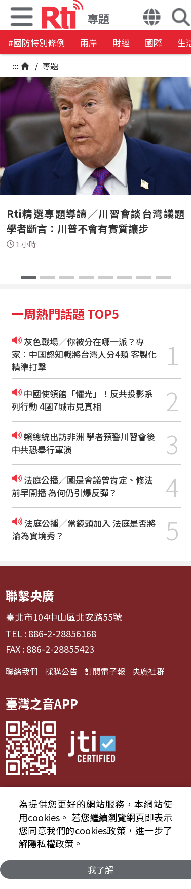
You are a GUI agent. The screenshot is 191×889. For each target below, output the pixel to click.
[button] (151, 18)
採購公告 (61, 671)
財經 (121, 42)
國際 (153, 42)
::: (16, 66)
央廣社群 (148, 671)
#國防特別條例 (36, 42)
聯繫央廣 (30, 595)
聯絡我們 (22, 671)
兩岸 (88, 42)
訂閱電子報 (105, 671)
